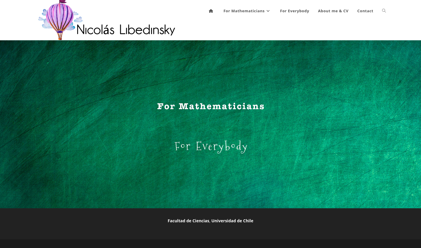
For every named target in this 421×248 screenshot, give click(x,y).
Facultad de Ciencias (188, 220)
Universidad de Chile (232, 220)
